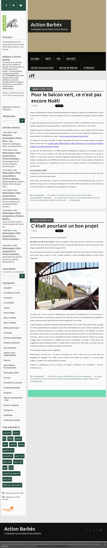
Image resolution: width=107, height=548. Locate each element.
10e (4, 468)
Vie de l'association (42, 68)
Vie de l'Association (12, 420)
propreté (7, 433)
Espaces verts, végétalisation (10, 354)
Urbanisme (8, 415)
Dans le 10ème (10, 318)
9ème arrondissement (12, 485)
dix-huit (71, 58)
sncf (95, 198)
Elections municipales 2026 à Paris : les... (12, 138)
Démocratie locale (11, 328)
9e (4, 438)
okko (32, 200)
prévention (7, 456)
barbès (18, 438)
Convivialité (9, 303)
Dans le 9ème (9, 313)
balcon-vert (78, 198)
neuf (48, 58)
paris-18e (18, 462)
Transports (8, 410)
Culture (7, 308)
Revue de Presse (68, 68)
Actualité (7, 288)
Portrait (7, 377)
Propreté (7, 393)
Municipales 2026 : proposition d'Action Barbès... (13, 216)
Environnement (10, 348)
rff (98, 198)
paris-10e (19, 456)
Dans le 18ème (10, 322)
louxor (16, 433)
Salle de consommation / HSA (13, 398)
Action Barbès (46, 24)
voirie (21, 444)
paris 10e (7, 462)
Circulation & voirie (12, 293)
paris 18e (7, 479)
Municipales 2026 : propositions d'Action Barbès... (11, 156)
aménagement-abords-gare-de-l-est (52, 200)
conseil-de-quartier (11, 473)
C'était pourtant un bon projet (64, 225)
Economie (8, 333)
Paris (10, 438)
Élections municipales (13, 338)
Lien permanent (37, 195)
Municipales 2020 (11, 373)
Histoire (7, 360)
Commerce (8, 298)
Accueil (35, 58)
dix (58, 58)
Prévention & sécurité (13, 382)
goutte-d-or (8, 450)
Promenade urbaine (12, 387)
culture (13, 444)
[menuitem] (35, 56)
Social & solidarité (11, 405)
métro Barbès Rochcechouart (10, 366)
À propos (89, 68)
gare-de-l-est (68, 198)
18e (11, 468)
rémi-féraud (88, 198)
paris (60, 198)
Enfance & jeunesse (12, 342)
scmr (5, 444)
